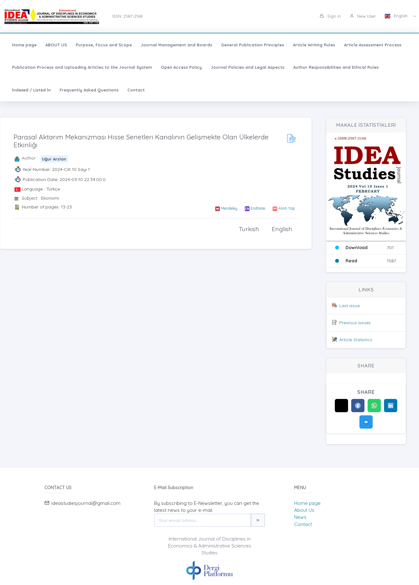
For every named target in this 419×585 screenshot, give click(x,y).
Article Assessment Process (372, 44)
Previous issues (355, 322)
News (300, 517)
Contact (136, 89)
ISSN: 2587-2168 (127, 16)
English (397, 15)
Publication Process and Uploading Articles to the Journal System (82, 67)
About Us (304, 510)
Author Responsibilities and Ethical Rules (336, 67)
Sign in (330, 16)
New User (363, 16)
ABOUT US (56, 44)
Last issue (349, 305)
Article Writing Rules (314, 44)
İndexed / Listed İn (31, 89)
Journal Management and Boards (176, 44)
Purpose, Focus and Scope (104, 44)
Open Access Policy (181, 67)
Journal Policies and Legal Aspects (247, 67)
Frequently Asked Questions (89, 89)
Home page (24, 44)
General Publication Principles (252, 44)
